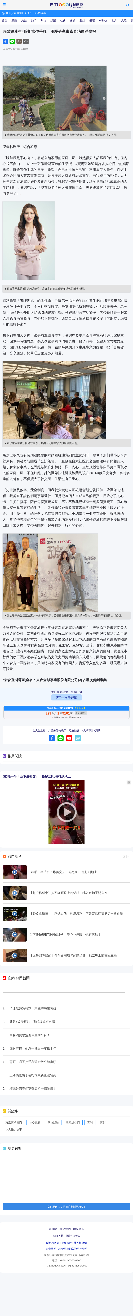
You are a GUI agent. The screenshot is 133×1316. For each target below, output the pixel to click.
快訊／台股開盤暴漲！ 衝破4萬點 (26, 13)
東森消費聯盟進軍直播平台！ (30, 1035)
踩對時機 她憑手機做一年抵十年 (33, 1048)
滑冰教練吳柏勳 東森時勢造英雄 (33, 1008)
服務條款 (66, 1242)
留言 (78, 738)
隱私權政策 (52, 1242)
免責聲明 (51, 1248)
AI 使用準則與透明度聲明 (72, 1248)
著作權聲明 (80, 1242)
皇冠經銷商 (73, 1122)
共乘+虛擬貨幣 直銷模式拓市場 (32, 1022)
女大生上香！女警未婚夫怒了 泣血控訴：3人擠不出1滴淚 (66, 730)
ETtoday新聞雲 (66, 5)
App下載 (58, 1235)
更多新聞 (78, 708)
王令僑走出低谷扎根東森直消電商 (33, 1075)
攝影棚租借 (73, 1235)
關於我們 (65, 1228)
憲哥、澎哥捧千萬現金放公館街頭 (33, 1062)
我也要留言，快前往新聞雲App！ (66, 1206)
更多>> (126, 856)
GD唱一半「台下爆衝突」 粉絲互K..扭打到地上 (37, 776)
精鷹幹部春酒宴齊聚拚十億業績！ (33, 1088)
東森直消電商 (13, 1122)
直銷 (102, 1122)
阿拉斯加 (53, 1122)
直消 (90, 1122)
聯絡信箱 (78, 1228)
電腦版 (53, 1228)
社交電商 (34, 1122)
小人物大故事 (13, 1129)
